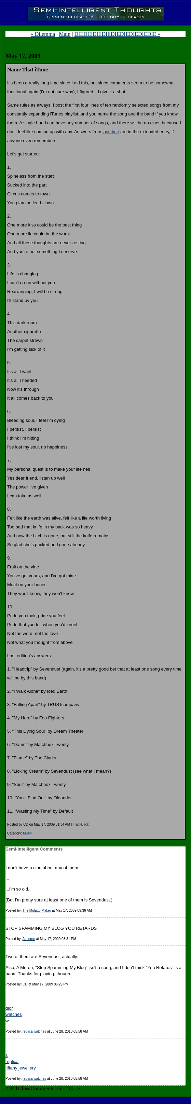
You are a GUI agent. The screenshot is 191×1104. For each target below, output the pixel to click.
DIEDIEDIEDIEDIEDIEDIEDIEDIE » (117, 34)
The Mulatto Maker (37, 910)
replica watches (34, 1031)
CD (25, 984)
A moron (28, 939)
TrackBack (81, 824)
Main (64, 34)
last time (111, 131)
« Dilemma (43, 34)
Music (27, 833)
